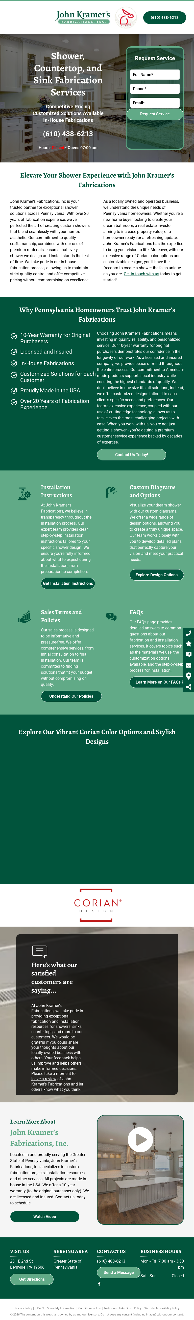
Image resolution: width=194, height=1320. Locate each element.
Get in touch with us (141, 274)
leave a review (43, 1078)
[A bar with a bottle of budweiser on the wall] (100, 775)
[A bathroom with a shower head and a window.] (97, 832)
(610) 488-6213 (68, 134)
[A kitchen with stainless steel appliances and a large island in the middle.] (39, 846)
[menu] (182, 16)
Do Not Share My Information (56, 1308)
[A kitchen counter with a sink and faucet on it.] (52, 789)
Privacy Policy (23, 1308)
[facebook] (99, 1285)
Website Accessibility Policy (161, 1308)
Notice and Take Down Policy (123, 1308)
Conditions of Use (89, 1308)
